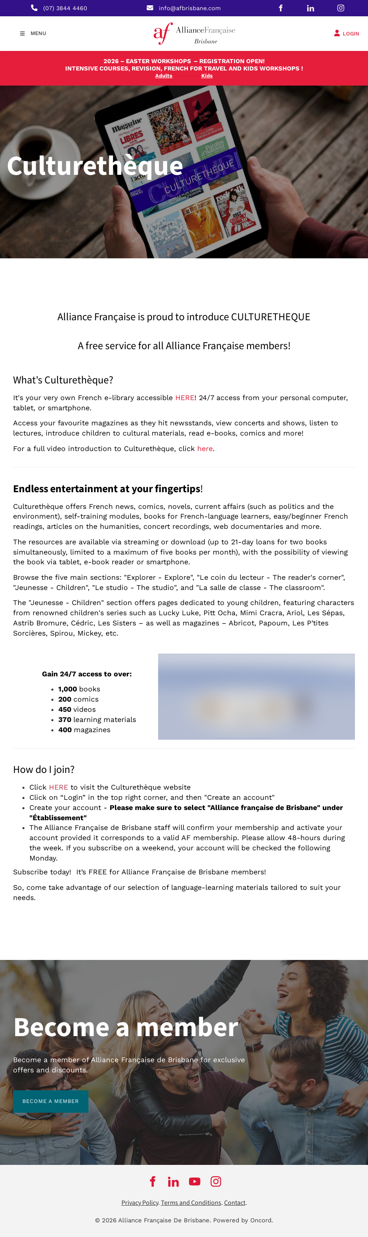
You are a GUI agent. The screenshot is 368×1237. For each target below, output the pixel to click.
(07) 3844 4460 (65, 8)
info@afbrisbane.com (190, 8)
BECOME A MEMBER (41, 1095)
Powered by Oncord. (243, 1220)
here (205, 449)
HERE (184, 398)
